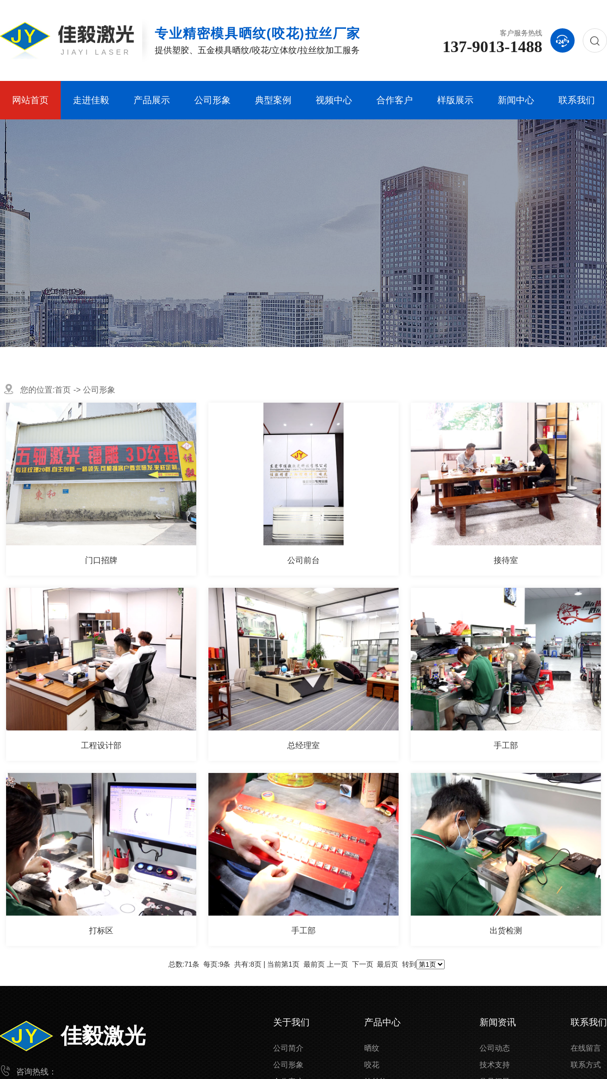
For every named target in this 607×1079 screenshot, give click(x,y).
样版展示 (455, 100)
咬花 (371, 1064)
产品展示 (152, 100)
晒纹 (371, 1048)
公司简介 (288, 1048)
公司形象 (212, 100)
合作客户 (394, 100)
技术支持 (495, 1064)
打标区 (101, 930)
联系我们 (576, 100)
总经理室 (303, 745)
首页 (63, 389)
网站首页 (30, 100)
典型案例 (273, 100)
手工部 (506, 745)
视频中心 (334, 100)
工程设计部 (101, 745)
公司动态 (495, 1048)
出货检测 (506, 930)
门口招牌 (101, 560)
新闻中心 (516, 100)
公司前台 (303, 560)
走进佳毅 (91, 100)
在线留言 (586, 1048)
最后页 (387, 964)
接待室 (506, 560)
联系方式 (586, 1064)
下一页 (362, 964)
